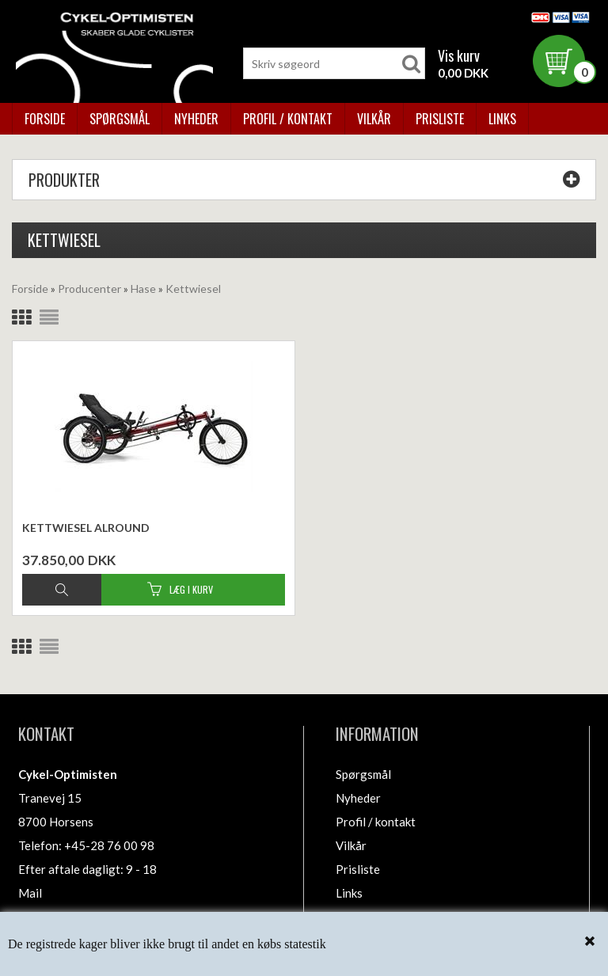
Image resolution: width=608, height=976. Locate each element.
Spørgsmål (119, 118)
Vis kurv (459, 55)
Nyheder (196, 118)
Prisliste (440, 118)
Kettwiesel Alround (86, 527)
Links (502, 118)
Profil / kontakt (287, 118)
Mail (30, 893)
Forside (45, 118)
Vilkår (374, 118)
